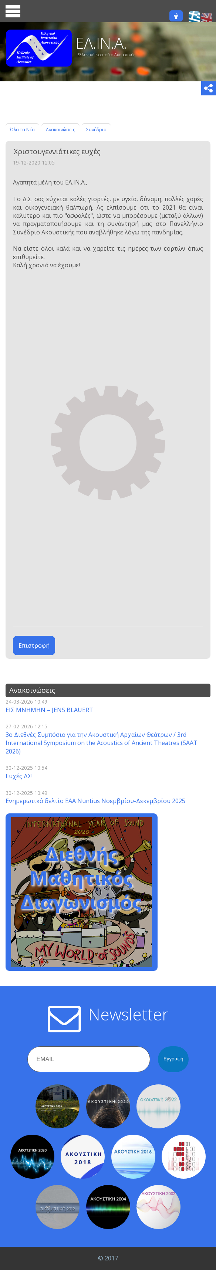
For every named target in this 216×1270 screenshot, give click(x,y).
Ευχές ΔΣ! (19, 776)
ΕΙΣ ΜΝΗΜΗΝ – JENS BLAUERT (49, 710)
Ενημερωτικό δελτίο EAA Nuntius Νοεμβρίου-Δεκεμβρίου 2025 (95, 801)
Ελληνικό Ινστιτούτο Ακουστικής (106, 55)
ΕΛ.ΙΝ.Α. (101, 43)
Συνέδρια (96, 129)
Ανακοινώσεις (60, 129)
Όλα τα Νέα (22, 129)
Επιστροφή (34, 645)
